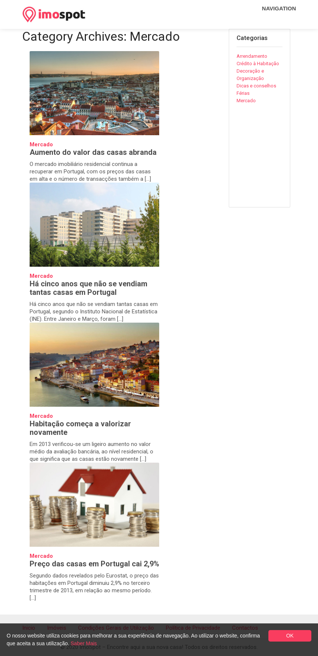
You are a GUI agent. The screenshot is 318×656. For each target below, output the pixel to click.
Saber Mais (84, 643)
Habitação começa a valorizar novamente (80, 428)
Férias (243, 93)
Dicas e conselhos (256, 86)
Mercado (41, 144)
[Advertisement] (277, 161)
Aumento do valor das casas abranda (93, 152)
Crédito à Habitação (258, 63)
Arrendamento (252, 56)
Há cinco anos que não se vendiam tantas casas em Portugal (88, 288)
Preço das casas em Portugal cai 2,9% (94, 563)
